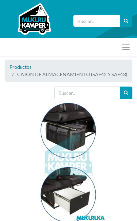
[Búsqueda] (126, 21)
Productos (21, 67)
